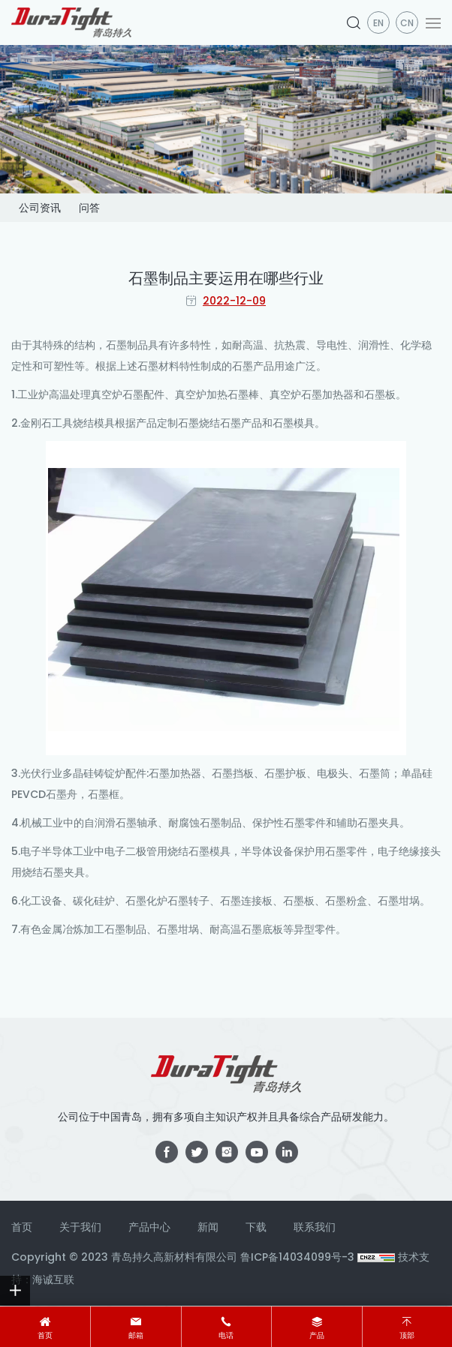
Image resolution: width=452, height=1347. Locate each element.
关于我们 (80, 1227)
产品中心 (149, 1227)
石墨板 (380, 394)
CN (407, 22)
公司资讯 (40, 207)
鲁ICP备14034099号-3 (297, 1257)
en (378, 22)
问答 (89, 207)
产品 (316, 1335)
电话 (226, 1335)
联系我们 (315, 1227)
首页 (45, 1335)
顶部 (406, 1335)
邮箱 (135, 1335)
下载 (256, 1227)
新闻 (207, 1227)
